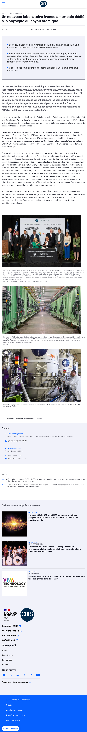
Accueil (5, 13)
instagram (31, 675)
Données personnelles (15, 715)
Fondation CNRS (10, 626)
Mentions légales (13, 720)
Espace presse (16, 13)
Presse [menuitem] (5, 650)
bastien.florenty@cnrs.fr (17, 459)
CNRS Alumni (8, 640)
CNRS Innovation (10, 631)
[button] (10, 728)
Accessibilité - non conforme (18, 700)
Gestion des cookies (14, 710)
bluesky (4, 675)
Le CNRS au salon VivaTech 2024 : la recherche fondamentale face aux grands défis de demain (43, 583)
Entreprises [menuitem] (7, 660)
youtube (38, 675)
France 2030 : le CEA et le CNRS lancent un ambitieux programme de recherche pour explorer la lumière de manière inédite (43, 523)
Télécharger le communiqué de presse (24, 419)
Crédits (9, 705)
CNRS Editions (9, 635)
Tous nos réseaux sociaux (11, 682)
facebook (24, 675)
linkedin (17, 675)
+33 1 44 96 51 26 (15, 455)
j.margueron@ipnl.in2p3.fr (17, 441)
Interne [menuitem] (5, 665)
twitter (10, 675)
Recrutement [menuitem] (7, 655)
